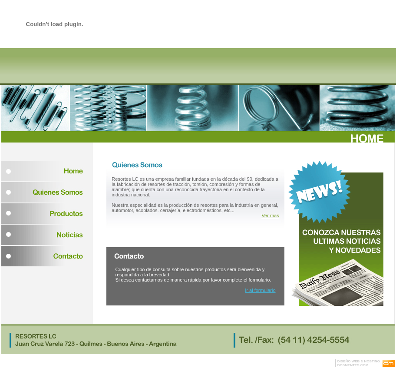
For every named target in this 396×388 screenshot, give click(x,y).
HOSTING (372, 361)
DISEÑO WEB (348, 361)
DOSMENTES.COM (353, 365)
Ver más (270, 215)
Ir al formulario (260, 290)
